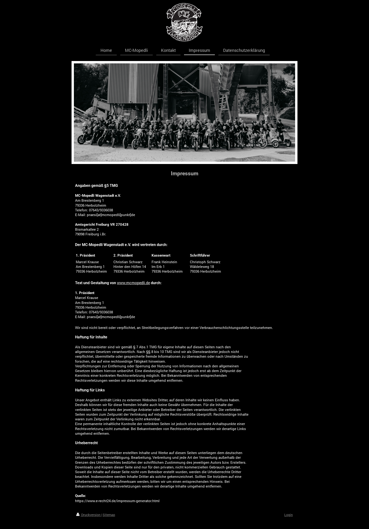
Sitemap (109, 515)
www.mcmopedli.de (133, 282)
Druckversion (88, 515)
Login (288, 515)
